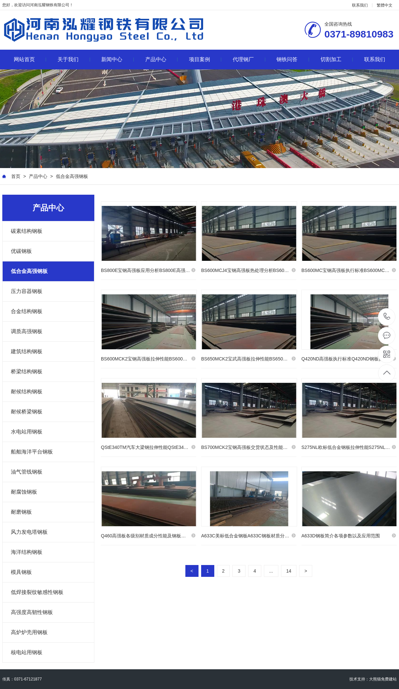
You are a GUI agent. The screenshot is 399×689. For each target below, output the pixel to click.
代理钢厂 (249, 59)
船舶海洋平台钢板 (32, 452)
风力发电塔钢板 (29, 532)
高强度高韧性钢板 (32, 612)
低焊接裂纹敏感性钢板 (37, 592)
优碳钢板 (21, 251)
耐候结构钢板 (26, 391)
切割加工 (336, 59)
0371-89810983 (387, 317)
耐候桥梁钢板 (26, 411)
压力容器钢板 (26, 291)
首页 (15, 176)
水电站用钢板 (26, 431)
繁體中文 (384, 5)
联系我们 (360, 5)
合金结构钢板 (26, 311)
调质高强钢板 (26, 331)
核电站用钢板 (26, 652)
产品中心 (161, 59)
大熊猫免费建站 (383, 679)
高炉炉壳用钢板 (29, 632)
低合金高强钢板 (72, 176)
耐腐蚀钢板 (24, 492)
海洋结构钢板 (26, 552)
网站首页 (30, 59)
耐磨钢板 (21, 512)
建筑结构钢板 (26, 351)
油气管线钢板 (26, 472)
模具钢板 (21, 572)
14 (289, 572)
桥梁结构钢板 (26, 371)
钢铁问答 (292, 59)
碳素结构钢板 (26, 231)
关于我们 (74, 59)
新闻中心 (117, 59)
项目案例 (205, 59)
